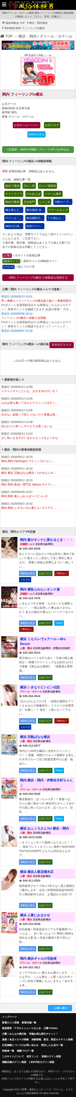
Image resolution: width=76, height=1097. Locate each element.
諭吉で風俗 (12, 185)
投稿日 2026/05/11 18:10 (38, 471)
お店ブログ (52, 125)
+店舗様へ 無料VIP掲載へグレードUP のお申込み (38, 149)
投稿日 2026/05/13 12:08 (38, 424)
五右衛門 (29, 202)
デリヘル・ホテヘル (56, 36)
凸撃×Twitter (51, 1028)
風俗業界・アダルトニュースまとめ (21, 1028)
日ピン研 (29, 185)
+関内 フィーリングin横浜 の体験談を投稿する (38, 277)
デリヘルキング (58, 210)
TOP (6, 36)
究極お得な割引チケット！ (43, 1033)
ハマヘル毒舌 (53, 193)
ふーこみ (44, 202)
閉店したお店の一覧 (52, 1045)
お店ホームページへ (26, 125)
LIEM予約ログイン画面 (41, 1062)
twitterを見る (36, 134)
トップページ (9, 1017)
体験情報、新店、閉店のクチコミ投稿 (52, 1039)
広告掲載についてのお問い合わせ (20, 1045)
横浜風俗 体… (35, 210)
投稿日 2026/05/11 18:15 (38, 459)
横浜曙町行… (34, 218)
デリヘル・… (13, 218)
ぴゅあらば (33, 193)
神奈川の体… (13, 226)
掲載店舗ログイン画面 (14, 1062)
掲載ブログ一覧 (25, 1050)
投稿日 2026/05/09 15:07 (38, 494)
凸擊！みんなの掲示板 (14, 1033)
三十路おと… (55, 218)
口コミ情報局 (47, 185)
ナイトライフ (13, 193)
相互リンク (33, 1056)
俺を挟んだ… (13, 210)
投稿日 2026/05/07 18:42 (38, 506)
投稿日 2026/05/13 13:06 (38, 401)
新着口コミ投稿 (10, 1022)
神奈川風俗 (12, 202)
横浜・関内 (27, 36)
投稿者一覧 (8, 1050)
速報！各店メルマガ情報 (15, 1039)
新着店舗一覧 (29, 1022)
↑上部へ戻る (60, 1008)
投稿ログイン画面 (51, 1056)
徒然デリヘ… (34, 226)
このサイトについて (13, 1056)
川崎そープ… (62, 202)
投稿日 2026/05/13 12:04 (38, 436)
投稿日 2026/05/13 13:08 (38, 389)
